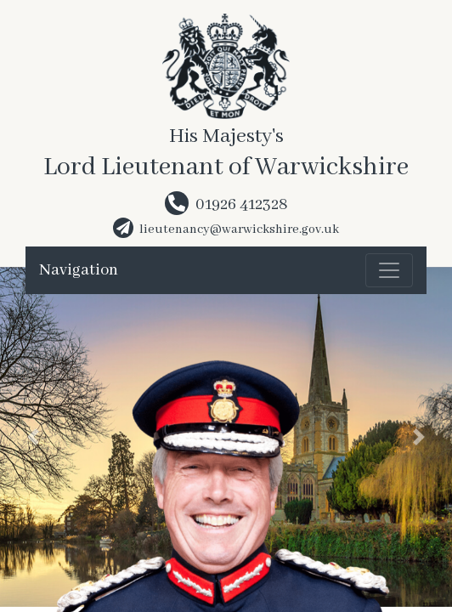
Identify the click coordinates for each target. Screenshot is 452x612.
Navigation (78, 270)
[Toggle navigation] (389, 270)
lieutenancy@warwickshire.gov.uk (239, 229)
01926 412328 (241, 205)
